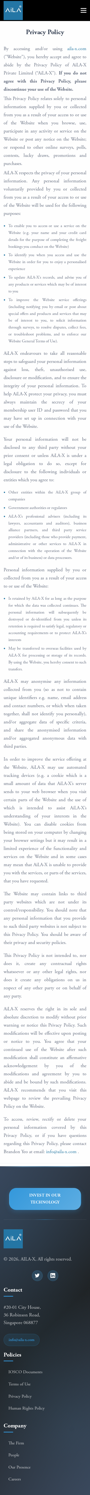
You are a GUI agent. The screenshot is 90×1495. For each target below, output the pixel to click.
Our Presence (19, 1467)
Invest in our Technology (45, 1199)
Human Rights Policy (26, 1408)
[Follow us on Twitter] (37, 1275)
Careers (14, 1479)
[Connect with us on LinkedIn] (53, 1275)
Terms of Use (19, 1384)
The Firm (16, 1443)
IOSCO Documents (25, 1372)
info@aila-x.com (61, 1152)
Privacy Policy (20, 1396)
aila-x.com (76, 49)
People (13, 1455)
